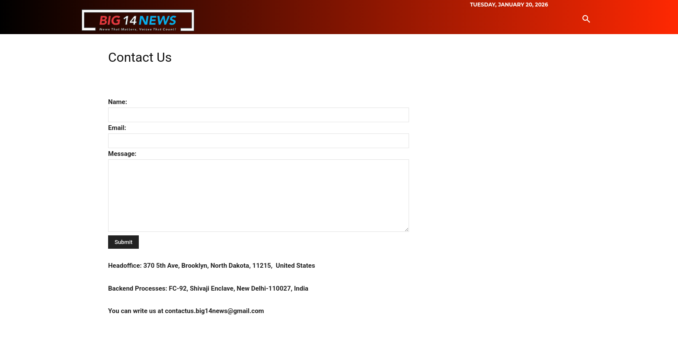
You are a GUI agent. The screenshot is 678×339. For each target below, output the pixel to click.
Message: (122, 154)
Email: (117, 128)
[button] (586, 19)
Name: (117, 102)
